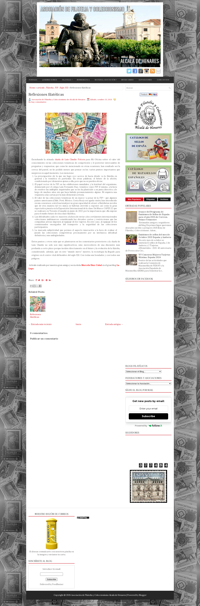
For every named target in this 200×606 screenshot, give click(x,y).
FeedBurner (57, 584)
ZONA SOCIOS (163, 80)
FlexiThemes (87, 602)
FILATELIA (68, 79)
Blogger (142, 595)
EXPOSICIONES (145, 80)
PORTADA (33, 80)
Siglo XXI (64, 87)
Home (32, 87)
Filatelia (50, 87)
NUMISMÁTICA (83, 80)
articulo (41, 87)
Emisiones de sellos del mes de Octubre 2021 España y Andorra (154, 236)
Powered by (148, 425)
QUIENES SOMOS (49, 80)
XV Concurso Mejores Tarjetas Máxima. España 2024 (154, 256)
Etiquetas (150, 199)
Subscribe (148, 416)
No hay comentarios (37, 102)
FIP (56, 87)
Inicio (78, 324)
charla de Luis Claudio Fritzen (70, 159)
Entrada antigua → (114, 324)
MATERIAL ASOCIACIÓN (106, 79)
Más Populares (134, 199)
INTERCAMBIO (127, 80)
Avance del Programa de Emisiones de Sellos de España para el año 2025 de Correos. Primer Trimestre (154, 215)
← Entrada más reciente (40, 324)
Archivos (164, 199)
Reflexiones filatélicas (46, 94)
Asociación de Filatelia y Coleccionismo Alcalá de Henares (98, 595)
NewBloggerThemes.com (116, 602)
